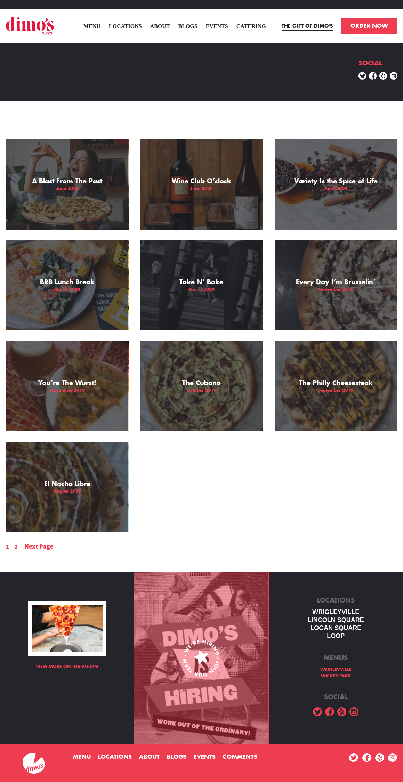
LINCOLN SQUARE (336, 619)
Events (217, 26)
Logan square (335, 627)
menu (91, 26)
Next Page (38, 546)
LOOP (336, 635)
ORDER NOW (369, 26)
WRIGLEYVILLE (335, 611)
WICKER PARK (336, 676)
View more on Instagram (67, 666)
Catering (251, 26)
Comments (240, 757)
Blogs (188, 26)
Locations (125, 26)
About (160, 26)
